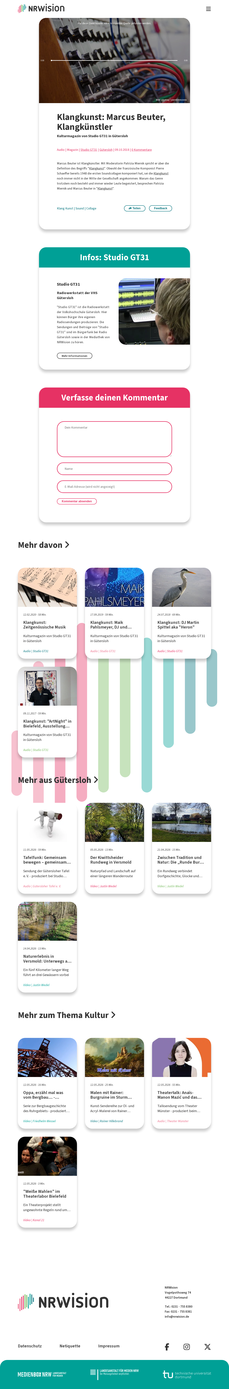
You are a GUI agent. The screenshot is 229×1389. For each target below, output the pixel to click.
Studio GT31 (89, 150)
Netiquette (70, 1346)
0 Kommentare (141, 150)
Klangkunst (96, 168)
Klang (61, 208)
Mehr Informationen (74, 356)
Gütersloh (106, 150)
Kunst (69, 208)
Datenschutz (30, 1346)
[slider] (115, 60)
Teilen (135, 208)
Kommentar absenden (77, 501)
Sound (80, 208)
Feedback (160, 208)
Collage (91, 208)
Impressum (109, 1346)
